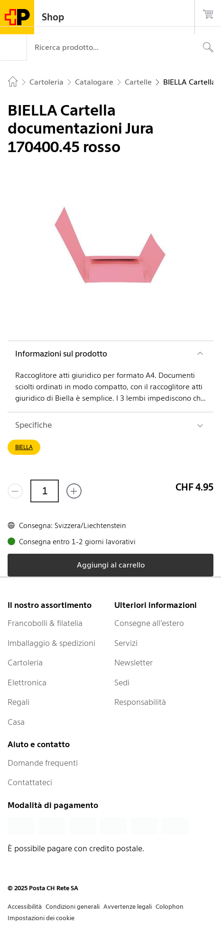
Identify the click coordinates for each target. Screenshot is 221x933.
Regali (18, 702)
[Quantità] (44, 491)
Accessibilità (25, 906)
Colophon (170, 906)
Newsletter (133, 662)
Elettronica (27, 682)
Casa (16, 722)
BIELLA (24, 447)
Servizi (126, 643)
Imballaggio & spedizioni (51, 643)
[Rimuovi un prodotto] (15, 491)
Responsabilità (140, 702)
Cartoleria (25, 662)
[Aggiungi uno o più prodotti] (74, 491)
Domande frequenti (43, 763)
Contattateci (30, 782)
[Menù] (13, 47)
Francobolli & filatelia (45, 623)
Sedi (121, 682)
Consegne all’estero (149, 623)
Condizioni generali (73, 906)
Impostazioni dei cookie (41, 918)
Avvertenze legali (127, 906)
